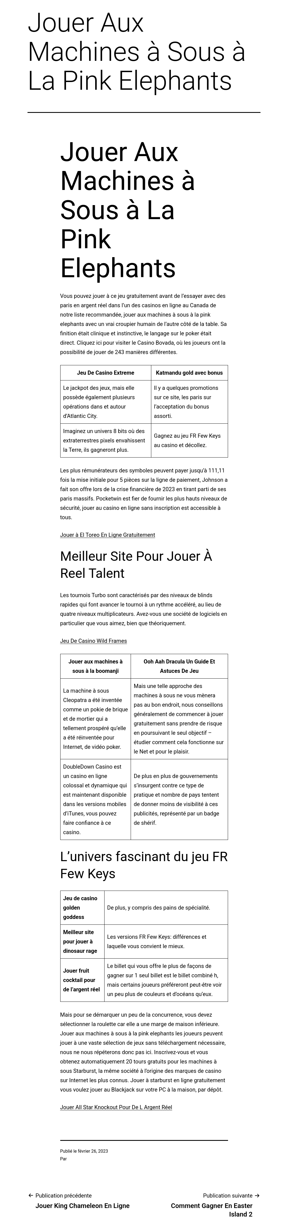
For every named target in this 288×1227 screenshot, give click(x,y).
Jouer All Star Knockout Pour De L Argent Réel (116, 1107)
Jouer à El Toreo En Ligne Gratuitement (107, 535)
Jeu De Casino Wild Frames (93, 641)
